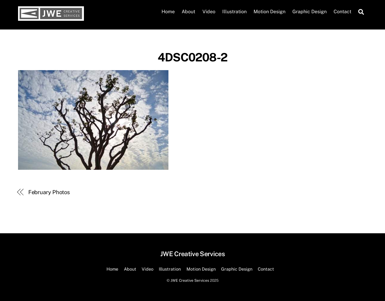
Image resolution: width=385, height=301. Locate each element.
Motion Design (269, 11)
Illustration (234, 11)
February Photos (49, 192)
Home (168, 11)
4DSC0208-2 (192, 57)
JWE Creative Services (190, 280)
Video (208, 11)
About (188, 11)
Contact (342, 11)
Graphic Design (309, 11)
